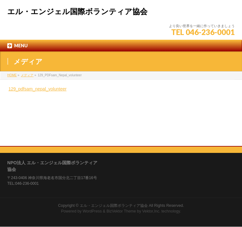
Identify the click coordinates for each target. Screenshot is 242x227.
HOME (12, 75)
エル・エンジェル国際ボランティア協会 (77, 12)
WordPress (92, 171)
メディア (27, 75)
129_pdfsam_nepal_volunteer (37, 88)
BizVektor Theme (121, 171)
